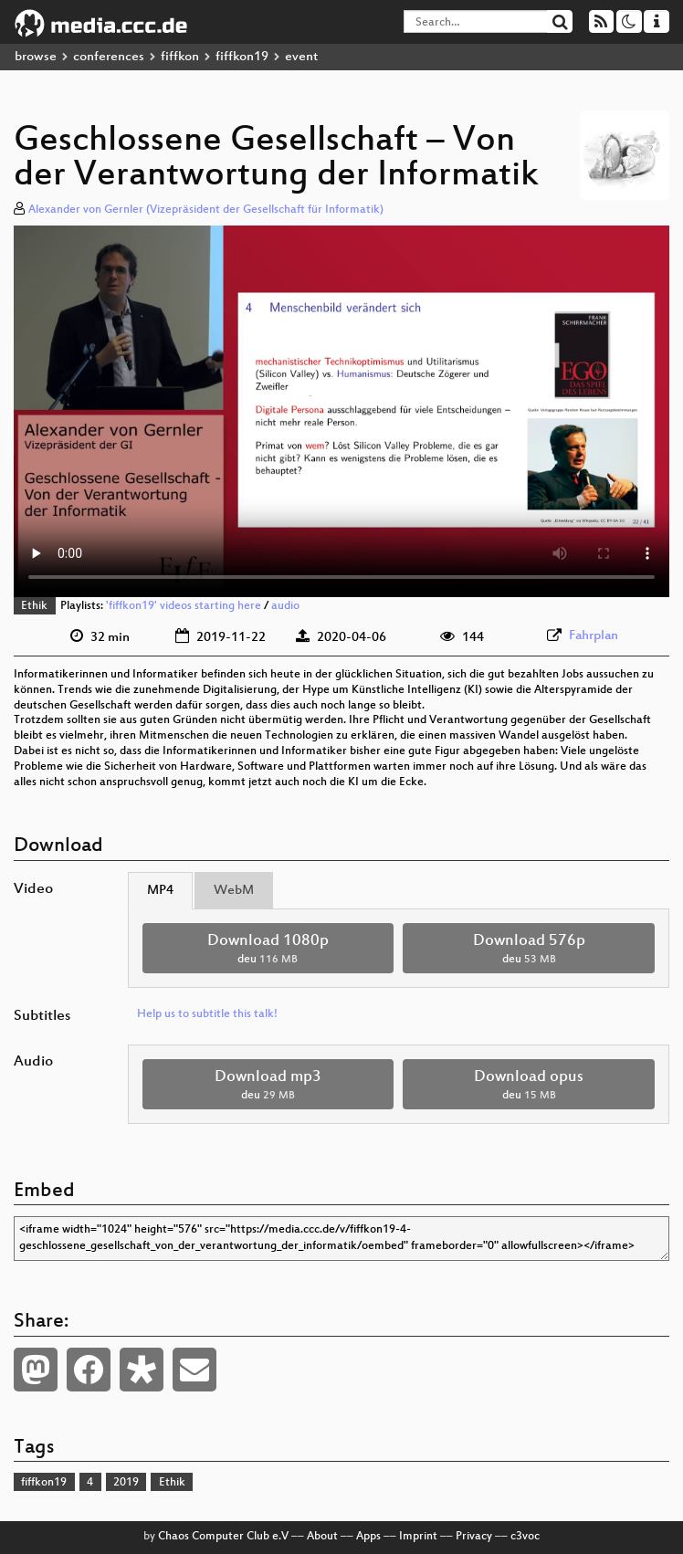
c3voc (525, 1536)
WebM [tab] (234, 890)
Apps (368, 1536)
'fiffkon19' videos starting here (183, 606)
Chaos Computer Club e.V (223, 1536)
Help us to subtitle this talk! (207, 1014)
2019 (126, 1482)
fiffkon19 (241, 57)
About (322, 1536)
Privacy (474, 1536)
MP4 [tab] (160, 890)
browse (36, 57)
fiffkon (180, 57)
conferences (108, 57)
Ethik (34, 606)
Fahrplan (593, 636)
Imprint (418, 1536)
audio (285, 606)
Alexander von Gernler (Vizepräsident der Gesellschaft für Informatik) (206, 210)
